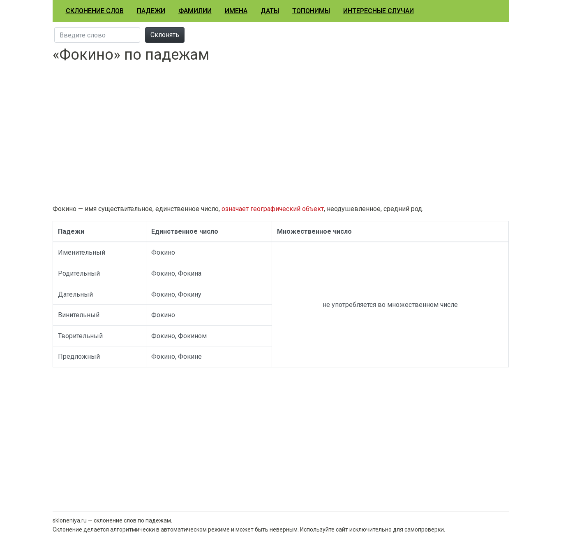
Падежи (151, 11)
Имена (236, 11)
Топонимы (311, 11)
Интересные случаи (378, 11)
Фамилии (195, 11)
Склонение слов (95, 11)
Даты (270, 11)
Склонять (164, 35)
